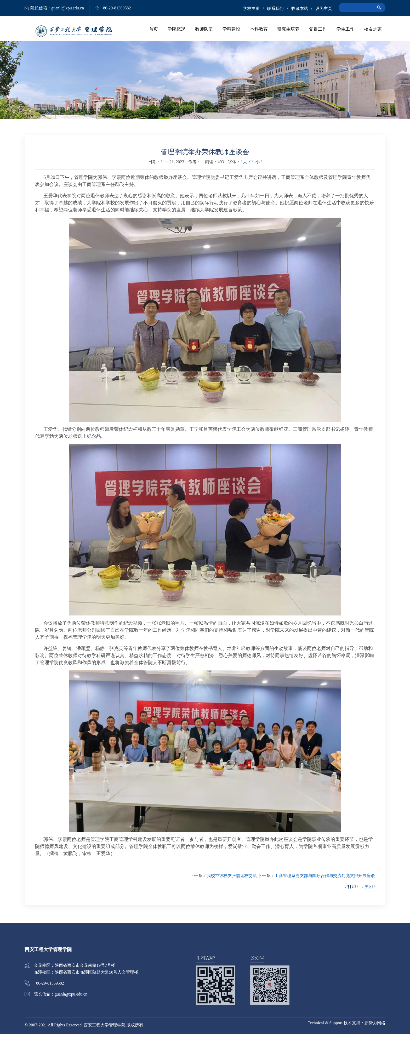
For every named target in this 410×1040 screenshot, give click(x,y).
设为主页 (323, 8)
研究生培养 (294, 31)
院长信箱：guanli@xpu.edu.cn (57, 8)
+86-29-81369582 (116, 8)
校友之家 (373, 31)
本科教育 (266, 31)
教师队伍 (215, 31)
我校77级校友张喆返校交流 (232, 882)
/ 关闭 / (368, 893)
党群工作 (322, 31)
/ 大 (244, 168)
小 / (258, 168)
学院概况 (189, 31)
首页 (167, 31)
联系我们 (275, 8)
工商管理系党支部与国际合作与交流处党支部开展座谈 (325, 882)
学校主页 (251, 8)
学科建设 (240, 31)
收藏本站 (299, 8)
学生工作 (347, 31)
